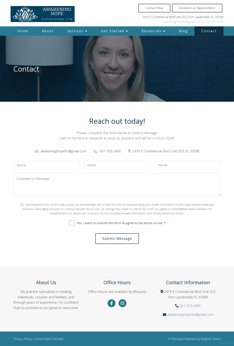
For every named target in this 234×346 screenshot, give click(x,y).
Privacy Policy (22, 339)
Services (75, 31)
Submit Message (117, 238)
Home (22, 31)
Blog (183, 31)
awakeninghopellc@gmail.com (181, 22)
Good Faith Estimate (49, 339)
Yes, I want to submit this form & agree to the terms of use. (121, 223)
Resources (151, 31)
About (48, 31)
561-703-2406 (214, 22)
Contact (209, 31)
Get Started (112, 31)
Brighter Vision (211, 339)
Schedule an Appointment (197, 8)
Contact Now (154, 8)
